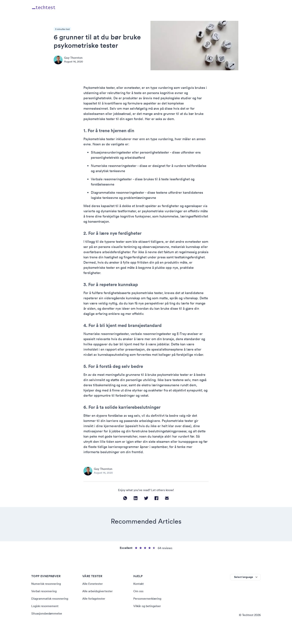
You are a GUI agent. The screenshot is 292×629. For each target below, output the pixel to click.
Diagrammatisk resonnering (49, 598)
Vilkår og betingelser (147, 606)
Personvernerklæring (147, 598)
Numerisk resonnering (46, 584)
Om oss (138, 591)
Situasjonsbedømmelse (46, 613)
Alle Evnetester (92, 584)
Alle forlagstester (93, 598)
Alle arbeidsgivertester (97, 591)
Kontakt (138, 584)
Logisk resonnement (44, 606)
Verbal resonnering (44, 591)
